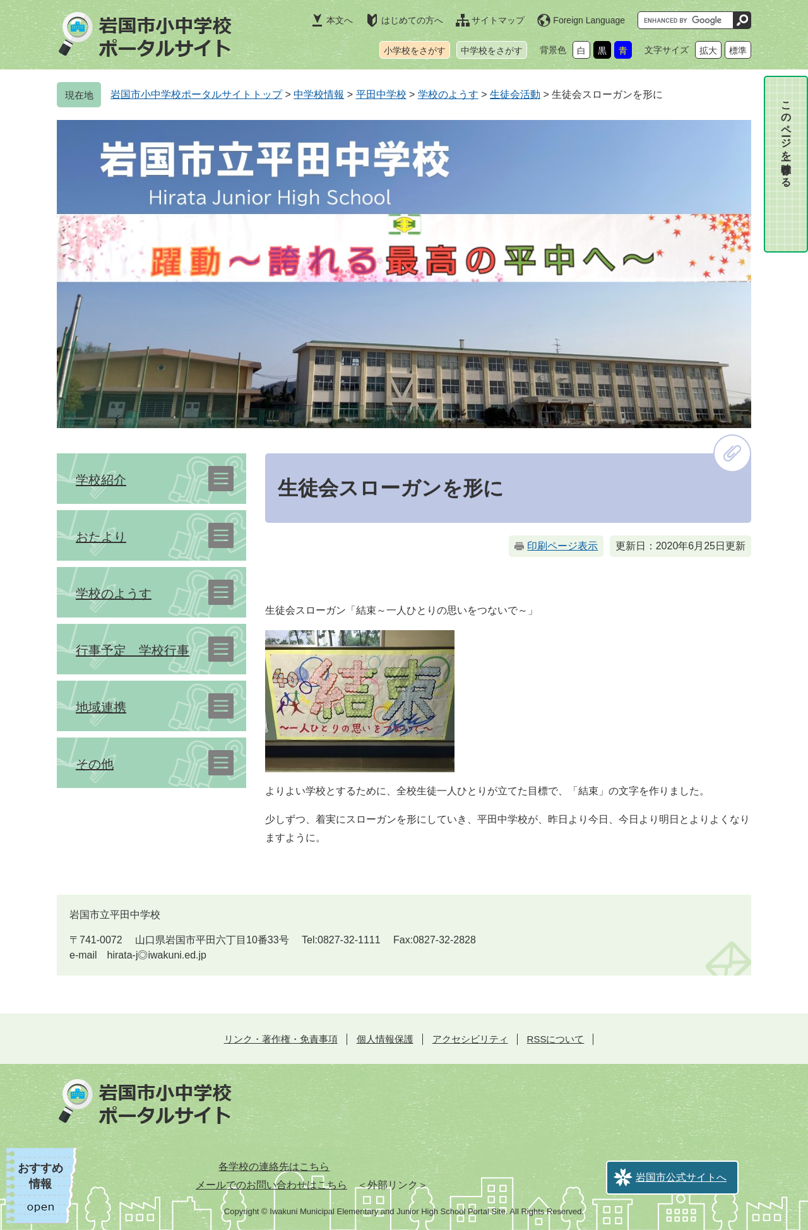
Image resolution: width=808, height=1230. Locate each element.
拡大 (708, 50)
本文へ (339, 20)
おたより (101, 537)
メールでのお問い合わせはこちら (271, 1184)
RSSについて (556, 1039)
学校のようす (448, 94)
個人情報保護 (385, 1039)
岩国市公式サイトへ (681, 1177)
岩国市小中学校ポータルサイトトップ (196, 94)
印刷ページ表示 (562, 545)
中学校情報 (319, 94)
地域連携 (101, 707)
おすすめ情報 (40, 1176)
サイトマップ (498, 20)
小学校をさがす (415, 50)
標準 (738, 50)
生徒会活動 (515, 94)
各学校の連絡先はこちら (274, 1166)
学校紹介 (101, 480)
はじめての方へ (412, 20)
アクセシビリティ (470, 1039)
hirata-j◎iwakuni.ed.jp (156, 955)
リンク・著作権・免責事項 (281, 1039)
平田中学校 (381, 94)
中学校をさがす (492, 50)
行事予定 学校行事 (132, 650)
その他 (95, 764)
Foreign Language (589, 20)
